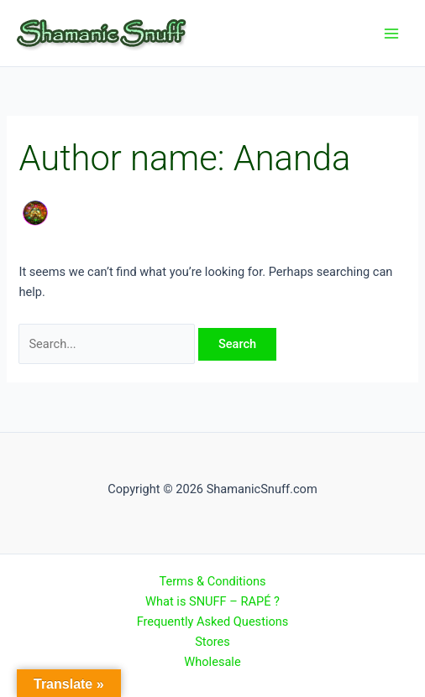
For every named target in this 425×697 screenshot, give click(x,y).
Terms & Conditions (212, 581)
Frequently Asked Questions (213, 621)
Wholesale (212, 661)
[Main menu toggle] (391, 32)
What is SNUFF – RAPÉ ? (212, 601)
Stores (212, 641)
